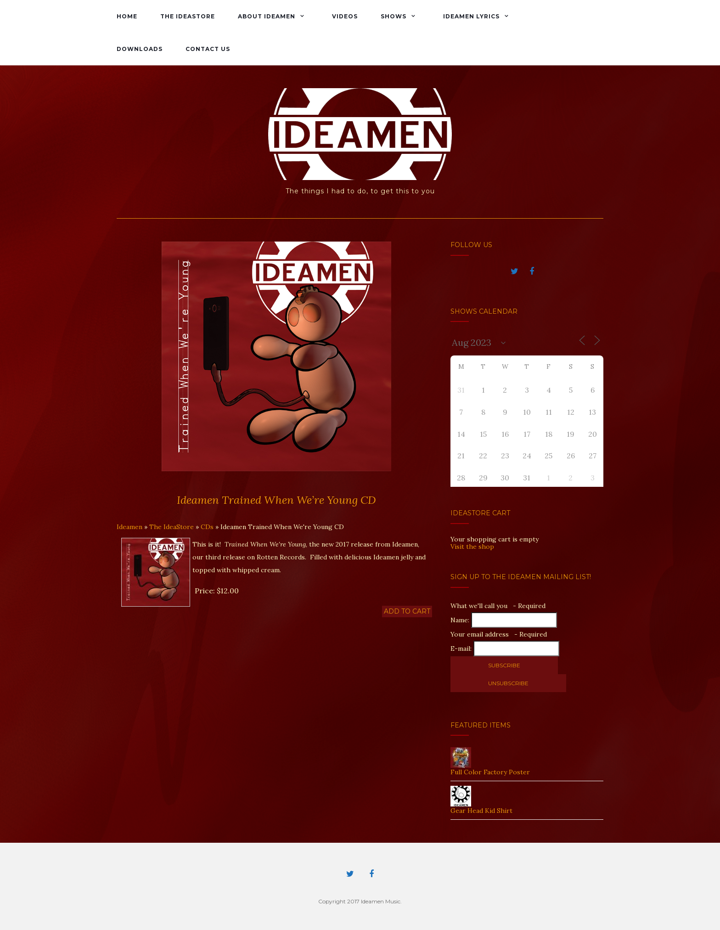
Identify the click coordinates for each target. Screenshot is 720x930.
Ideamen (129, 527)
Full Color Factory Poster (490, 772)
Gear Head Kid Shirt (481, 810)
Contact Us (208, 48)
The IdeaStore (187, 16)
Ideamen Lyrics (471, 16)
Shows (393, 16)
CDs (207, 527)
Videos (345, 16)
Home (127, 16)
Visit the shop (472, 546)
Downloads (140, 48)
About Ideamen (266, 16)
